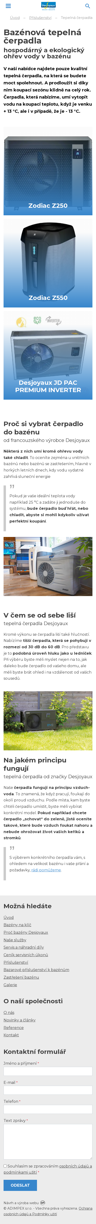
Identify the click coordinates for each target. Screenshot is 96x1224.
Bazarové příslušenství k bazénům (36, 970)
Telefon (12, 1101)
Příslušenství (16, 962)
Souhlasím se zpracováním (48, 1169)
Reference (14, 1027)
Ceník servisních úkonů (26, 955)
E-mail (11, 1082)
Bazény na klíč (17, 925)
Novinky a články (20, 1020)
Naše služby (15, 940)
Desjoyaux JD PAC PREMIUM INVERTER (48, 386)
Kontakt (11, 1035)
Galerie (10, 985)
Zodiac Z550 (48, 298)
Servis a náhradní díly (24, 947)
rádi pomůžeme (46, 870)
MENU (8, 6)
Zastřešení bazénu (21, 977)
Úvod (9, 917)
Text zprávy (16, 1120)
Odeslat (20, 1185)
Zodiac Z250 (48, 205)
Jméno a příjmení (21, 1063)
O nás (9, 1012)
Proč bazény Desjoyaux (26, 932)
